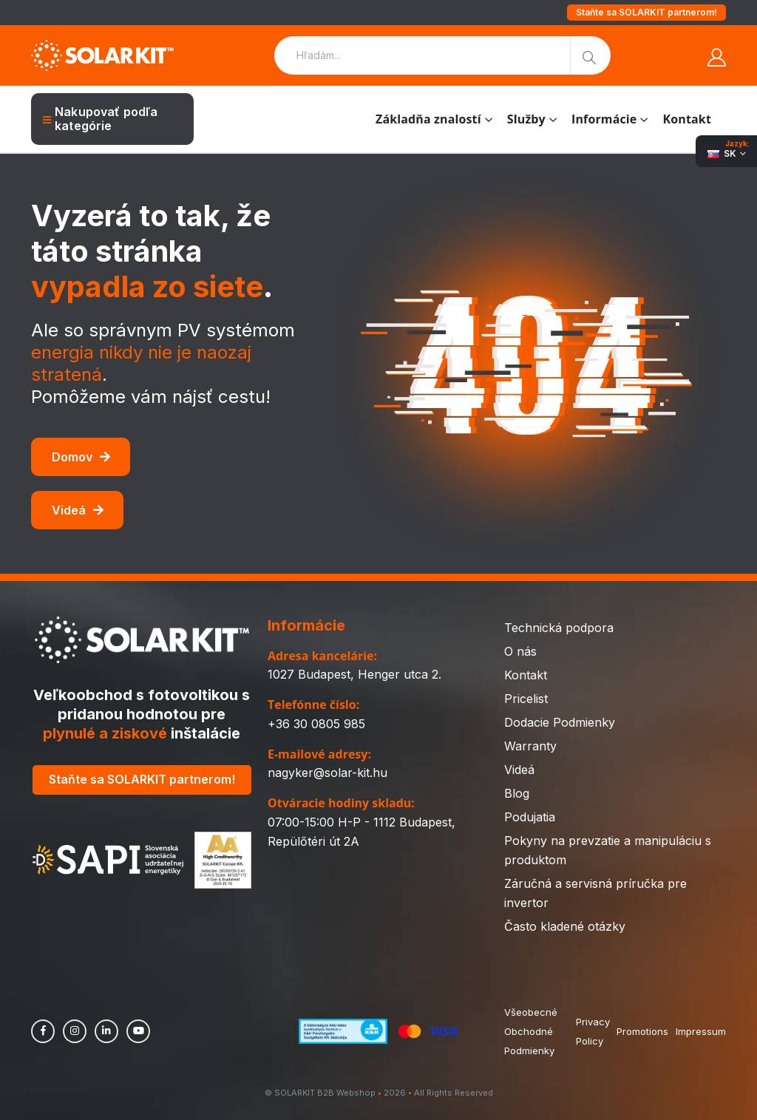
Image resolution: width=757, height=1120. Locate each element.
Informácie (604, 119)
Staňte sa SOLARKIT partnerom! (646, 12)
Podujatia (529, 817)
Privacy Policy (592, 1031)
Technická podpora (559, 627)
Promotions (642, 1031)
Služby (526, 119)
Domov (81, 456)
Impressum (701, 1031)
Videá (77, 510)
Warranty (530, 746)
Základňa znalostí (428, 119)
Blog (516, 793)
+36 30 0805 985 (316, 723)
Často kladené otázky (564, 926)
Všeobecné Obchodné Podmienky (530, 1031)
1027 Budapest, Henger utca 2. (354, 674)
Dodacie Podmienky (559, 722)
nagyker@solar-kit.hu (327, 772)
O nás (520, 651)
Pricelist (526, 698)
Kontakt (687, 119)
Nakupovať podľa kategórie (100, 118)
